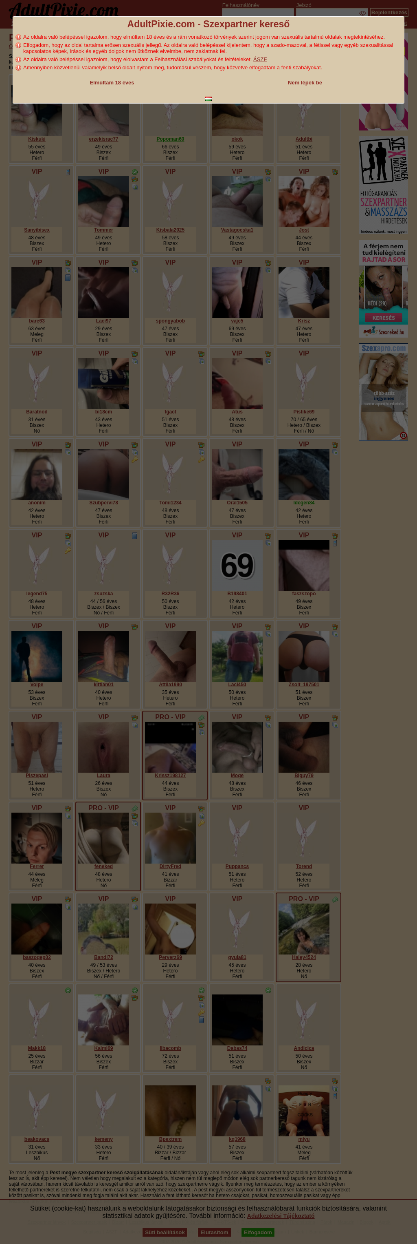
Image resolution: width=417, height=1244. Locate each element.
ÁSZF (260, 59)
